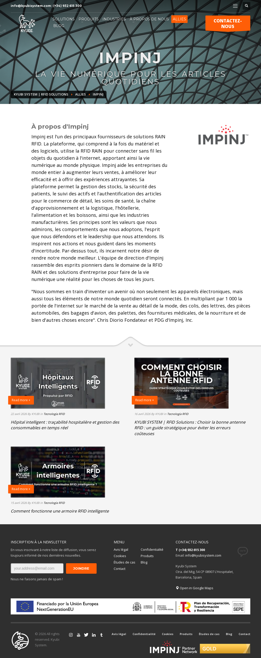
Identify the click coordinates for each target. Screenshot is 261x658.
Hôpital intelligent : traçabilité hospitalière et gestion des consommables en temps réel (65, 425)
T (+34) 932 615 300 (190, 549)
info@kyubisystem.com (31, 6)
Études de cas (124, 562)
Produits (147, 556)
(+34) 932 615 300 (67, 6)
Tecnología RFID (54, 414)
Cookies (120, 556)
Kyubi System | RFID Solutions (41, 94)
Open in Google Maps (194, 588)
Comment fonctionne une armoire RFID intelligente (60, 511)
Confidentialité (152, 549)
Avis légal (121, 549)
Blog (144, 562)
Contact (119, 568)
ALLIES (80, 94)
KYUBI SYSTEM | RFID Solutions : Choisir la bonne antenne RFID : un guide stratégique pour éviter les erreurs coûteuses (189, 427)
